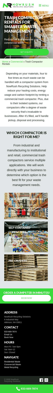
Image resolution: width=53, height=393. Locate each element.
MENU (44, 6)
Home (5, 61)
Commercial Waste (12, 364)
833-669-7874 (10, 332)
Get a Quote (26, 52)
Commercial (17, 61)
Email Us (8, 334)
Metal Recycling (11, 367)
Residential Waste (12, 361)
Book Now (26, 298)
